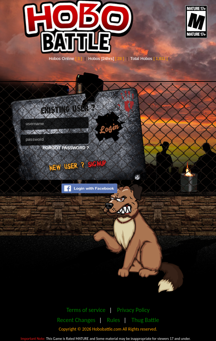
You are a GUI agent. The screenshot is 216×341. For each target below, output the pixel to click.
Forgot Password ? (65, 148)
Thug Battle (145, 320)
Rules (113, 320)
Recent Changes (76, 320)
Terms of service (85, 309)
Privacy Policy (133, 309)
